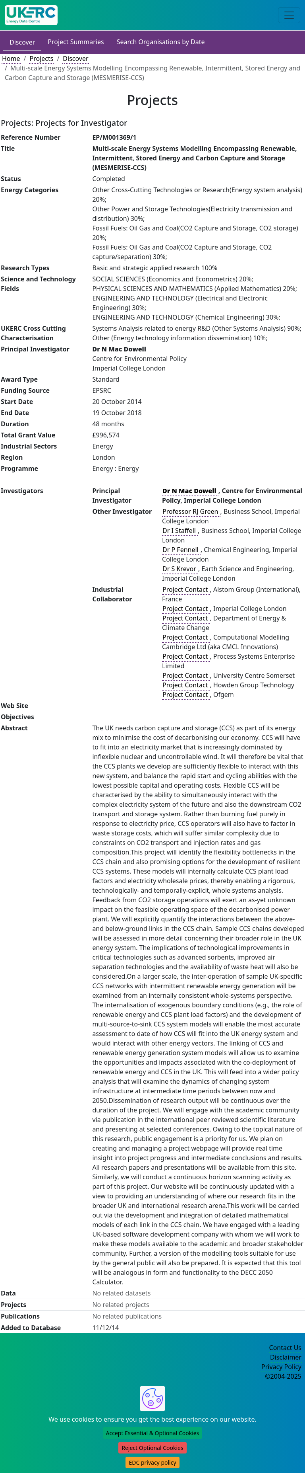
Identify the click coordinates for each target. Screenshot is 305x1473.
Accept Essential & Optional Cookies (152, 1433)
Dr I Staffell (179, 530)
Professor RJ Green (191, 511)
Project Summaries (76, 41)
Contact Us (285, 1347)
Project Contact (185, 589)
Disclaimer (285, 1357)
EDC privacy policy (152, 1462)
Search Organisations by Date (161, 41)
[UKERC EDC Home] (31, 15)
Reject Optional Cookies (152, 1448)
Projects (41, 58)
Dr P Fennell (181, 549)
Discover (22, 42)
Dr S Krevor (180, 568)
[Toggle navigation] (289, 15)
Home (11, 58)
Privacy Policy (281, 1366)
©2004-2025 (283, 1376)
